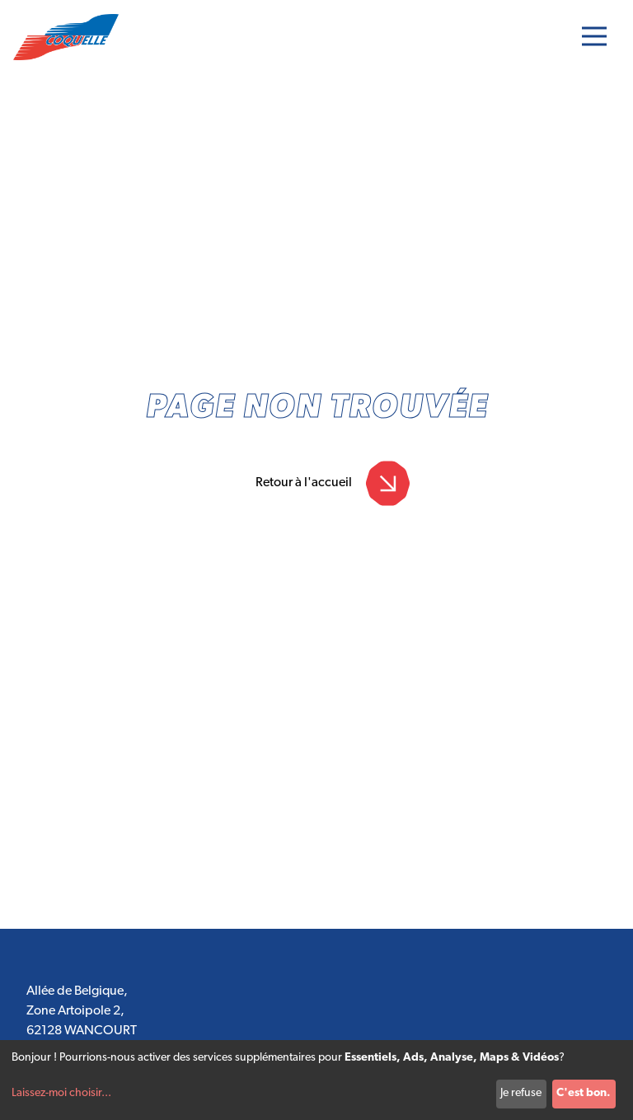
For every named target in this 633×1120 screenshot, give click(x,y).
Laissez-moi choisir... (61, 1093)
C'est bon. (583, 1093)
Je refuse (521, 1093)
